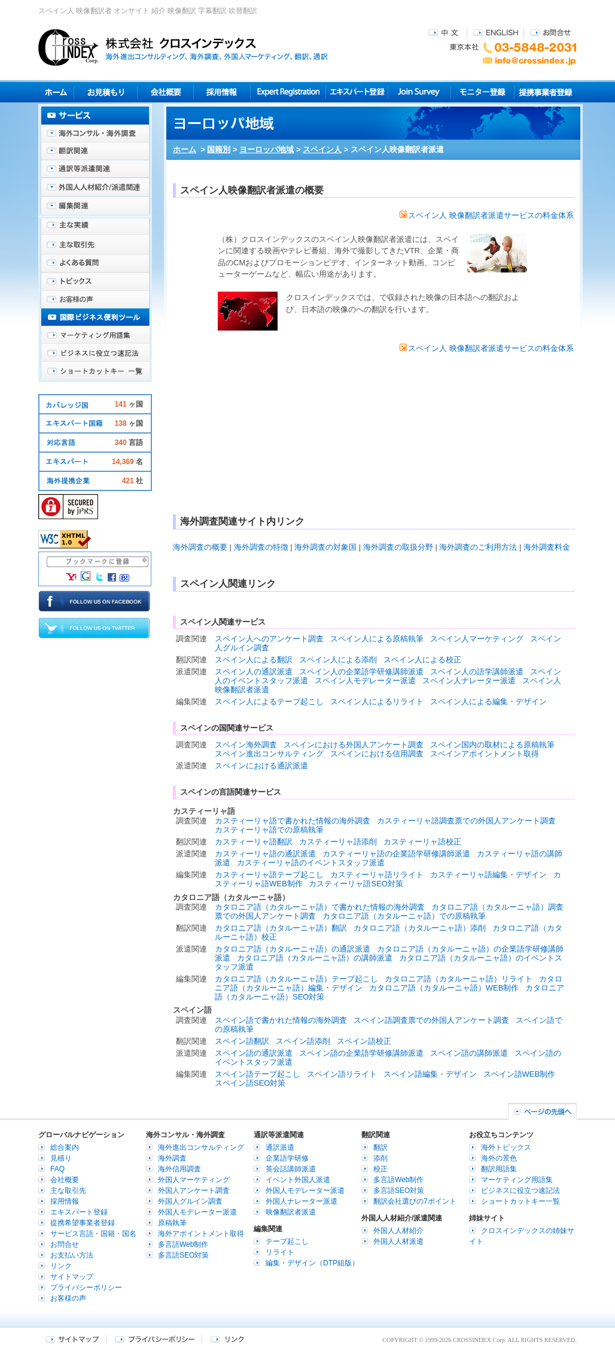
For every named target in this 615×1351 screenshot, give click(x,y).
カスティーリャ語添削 (338, 841)
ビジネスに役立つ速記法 (95, 353)
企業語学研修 (287, 1158)
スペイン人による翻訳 (254, 659)
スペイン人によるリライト (377, 701)
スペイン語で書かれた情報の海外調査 (281, 1020)
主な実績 (95, 228)
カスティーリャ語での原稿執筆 (269, 829)
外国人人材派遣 (398, 1241)
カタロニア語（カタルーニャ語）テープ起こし (296, 978)
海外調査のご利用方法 (478, 547)
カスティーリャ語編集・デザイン (488, 874)
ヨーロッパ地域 (266, 149)
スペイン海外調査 (246, 744)
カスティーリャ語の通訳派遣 (265, 853)
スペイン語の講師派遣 (469, 1053)
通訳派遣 (280, 1147)
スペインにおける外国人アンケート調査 (354, 744)
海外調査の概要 (200, 547)
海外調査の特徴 (261, 547)
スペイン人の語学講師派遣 (476, 671)
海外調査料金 (546, 547)
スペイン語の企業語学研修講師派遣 (361, 1053)
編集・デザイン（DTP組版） (312, 1263)
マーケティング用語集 (95, 335)
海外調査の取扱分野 (398, 547)
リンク (61, 1266)
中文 (444, 32)
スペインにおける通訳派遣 (261, 765)
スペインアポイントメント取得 (484, 753)
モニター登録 (482, 92)
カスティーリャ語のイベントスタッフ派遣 (311, 862)
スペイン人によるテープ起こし (269, 701)
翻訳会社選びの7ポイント (414, 1201)
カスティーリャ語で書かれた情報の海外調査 (292, 820)
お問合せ (550, 32)
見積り (105, 92)
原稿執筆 (172, 1223)
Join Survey (419, 92)
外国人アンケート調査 (194, 1190)
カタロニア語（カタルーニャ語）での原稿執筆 (404, 915)
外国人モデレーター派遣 (197, 1212)
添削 (380, 1158)
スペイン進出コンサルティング (269, 753)
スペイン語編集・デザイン (430, 1074)
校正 (380, 1169)
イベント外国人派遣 (298, 1180)
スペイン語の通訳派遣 (254, 1053)
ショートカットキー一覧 (95, 371)
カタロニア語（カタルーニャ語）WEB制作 (444, 987)
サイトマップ (71, 1277)
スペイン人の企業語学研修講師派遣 (361, 671)
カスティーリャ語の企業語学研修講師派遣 (396, 853)
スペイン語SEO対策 (250, 1083)
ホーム (184, 149)
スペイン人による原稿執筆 (377, 638)
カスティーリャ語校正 (422, 841)
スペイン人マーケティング (476, 638)
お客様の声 (95, 299)
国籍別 (218, 149)
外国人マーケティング (194, 1180)
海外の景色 (499, 1158)
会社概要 (165, 92)
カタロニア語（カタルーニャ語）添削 (420, 927)
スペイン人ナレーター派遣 (469, 680)
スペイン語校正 (364, 1041)
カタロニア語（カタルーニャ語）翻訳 (281, 927)
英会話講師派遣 (291, 1169)
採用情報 (222, 92)
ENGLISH (495, 32)
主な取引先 (95, 246)
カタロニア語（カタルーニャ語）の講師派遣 (314, 957)
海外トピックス (95, 281)
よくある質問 (95, 263)
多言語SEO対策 (183, 1255)
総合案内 (64, 1147)
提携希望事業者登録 (82, 1223)
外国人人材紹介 (398, 1230)
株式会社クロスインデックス (183, 47)
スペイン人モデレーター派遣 (365, 680)
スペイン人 (322, 149)
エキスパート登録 (356, 92)
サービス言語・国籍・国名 (93, 1233)
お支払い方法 (71, 1255)
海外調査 (172, 1158)
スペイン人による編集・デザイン (488, 701)
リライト (280, 1252)
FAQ (57, 1169)
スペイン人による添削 (338, 659)
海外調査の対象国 (325, 547)
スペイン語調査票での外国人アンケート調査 (431, 1020)
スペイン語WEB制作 (519, 1074)
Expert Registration (288, 92)
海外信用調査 (179, 1169)
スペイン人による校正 (422, 659)
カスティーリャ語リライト (377, 874)
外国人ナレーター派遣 (301, 1201)
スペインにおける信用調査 (377, 753)
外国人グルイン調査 (190, 1201)
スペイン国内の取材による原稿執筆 (492, 744)
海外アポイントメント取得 (201, 1233)
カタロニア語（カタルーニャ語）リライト (458, 978)
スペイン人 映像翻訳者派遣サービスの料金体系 (487, 215)
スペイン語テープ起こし (257, 1074)
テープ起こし (287, 1241)
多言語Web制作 (183, 1244)
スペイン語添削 (303, 1041)
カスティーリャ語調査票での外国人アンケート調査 (466, 820)
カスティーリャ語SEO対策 (356, 883)
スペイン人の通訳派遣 (254, 671)
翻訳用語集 (499, 1169)
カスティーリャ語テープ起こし (269, 874)
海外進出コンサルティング (201, 1147)
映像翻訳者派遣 (291, 1212)
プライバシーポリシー (86, 1287)
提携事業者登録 (545, 92)
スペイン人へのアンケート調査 (269, 638)
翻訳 (380, 1147)
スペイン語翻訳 (242, 1041)
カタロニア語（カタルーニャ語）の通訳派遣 (292, 948)
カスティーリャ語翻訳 (254, 841)
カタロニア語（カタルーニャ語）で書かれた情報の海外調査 (320, 906)
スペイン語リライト (342, 1074)
